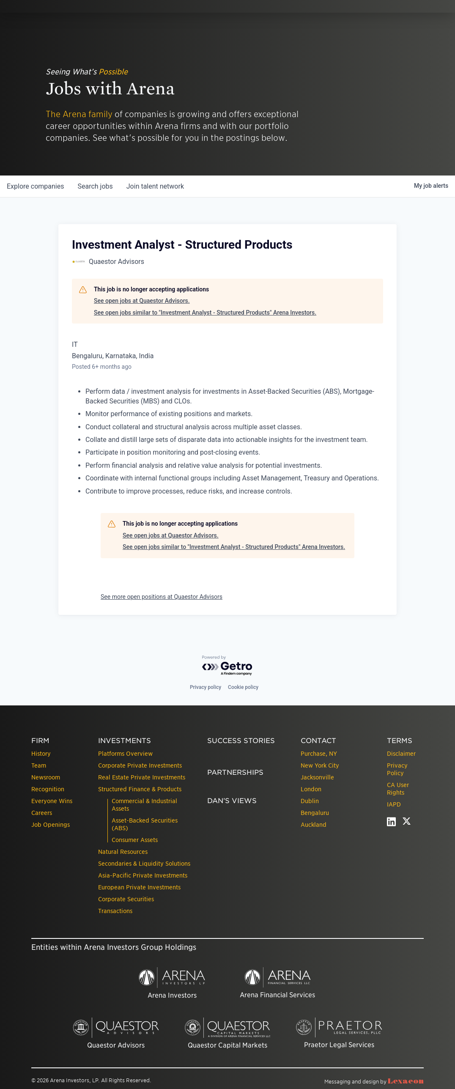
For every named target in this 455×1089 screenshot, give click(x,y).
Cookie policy (243, 687)
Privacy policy (205, 687)
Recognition (47, 789)
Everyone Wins (51, 801)
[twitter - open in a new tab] (406, 824)
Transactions (115, 911)
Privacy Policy (397, 769)
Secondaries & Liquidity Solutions (144, 863)
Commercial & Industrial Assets (144, 805)
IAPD (394, 804)
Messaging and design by (374, 1081)
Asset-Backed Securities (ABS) (145, 824)
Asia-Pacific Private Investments (142, 875)
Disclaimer (401, 753)
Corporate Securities (126, 899)
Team (38, 765)
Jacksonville (317, 777)
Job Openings (50, 824)
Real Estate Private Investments (141, 777)
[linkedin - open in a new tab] (391, 824)
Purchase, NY (319, 753)
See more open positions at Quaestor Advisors (161, 596)
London (311, 789)
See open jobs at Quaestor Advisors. (142, 300)
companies (35, 186)
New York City (320, 765)
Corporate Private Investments (140, 765)
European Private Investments (139, 887)
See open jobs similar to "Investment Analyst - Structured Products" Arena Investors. (205, 312)
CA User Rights (398, 789)
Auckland (313, 824)
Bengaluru (315, 812)
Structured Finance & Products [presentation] (139, 789)
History (41, 753)
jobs (94, 186)
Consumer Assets (135, 840)
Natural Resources (123, 851)
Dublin (310, 801)
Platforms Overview (125, 753)
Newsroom (45, 777)
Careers (41, 812)
